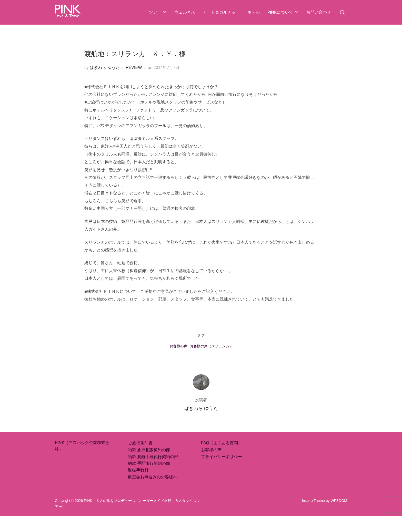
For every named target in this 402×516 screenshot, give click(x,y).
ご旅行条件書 (140, 443)
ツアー (158, 12)
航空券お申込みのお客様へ (152, 477)
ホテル (253, 12)
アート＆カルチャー (221, 12)
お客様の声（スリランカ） (211, 346)
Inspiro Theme (313, 501)
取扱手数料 (138, 470)
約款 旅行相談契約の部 (149, 450)
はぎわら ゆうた (104, 67)
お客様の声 (178, 346)
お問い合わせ (318, 12)
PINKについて (283, 12)
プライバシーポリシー (221, 457)
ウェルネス (185, 12)
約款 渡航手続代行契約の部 (153, 457)
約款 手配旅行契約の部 (149, 463)
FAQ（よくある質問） (221, 443)
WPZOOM (338, 501)
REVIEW (134, 67)
